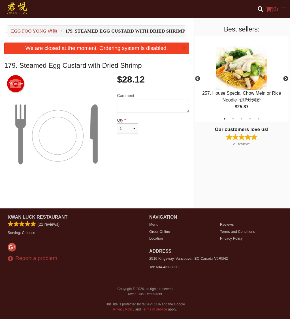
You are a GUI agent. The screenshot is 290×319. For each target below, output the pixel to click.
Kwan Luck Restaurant (37, 217)
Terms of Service (154, 309)
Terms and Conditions (237, 231)
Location (156, 238)
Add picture (15, 83)
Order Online (159, 231)
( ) (272, 9)
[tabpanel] (241, 78)
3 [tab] (241, 119)
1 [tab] (224, 119)
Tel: (163, 267)
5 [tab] (258, 119)
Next (286, 79)
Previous (198, 79)
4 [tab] (250, 119)
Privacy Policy (231, 238)
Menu (153, 224)
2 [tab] (233, 119)
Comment (153, 103)
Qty (127, 126)
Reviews (227, 224)
